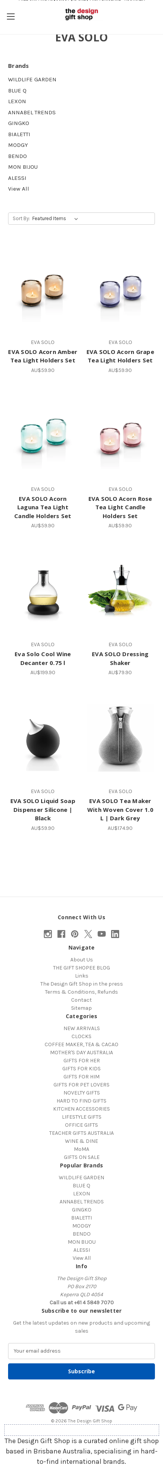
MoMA (81, 1149)
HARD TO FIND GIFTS (81, 1101)
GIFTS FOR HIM (81, 1076)
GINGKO (18, 123)
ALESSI (17, 177)
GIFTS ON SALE (82, 1157)
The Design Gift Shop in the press (81, 984)
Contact (81, 1000)
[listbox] (56, 218)
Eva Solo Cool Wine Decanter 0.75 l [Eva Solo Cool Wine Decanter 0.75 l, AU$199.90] (43, 658)
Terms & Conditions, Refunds (81, 992)
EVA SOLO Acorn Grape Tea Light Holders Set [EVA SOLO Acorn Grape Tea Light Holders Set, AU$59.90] (120, 356)
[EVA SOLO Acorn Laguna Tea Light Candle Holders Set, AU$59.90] (43, 436)
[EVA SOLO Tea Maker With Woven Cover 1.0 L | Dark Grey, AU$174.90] (120, 738)
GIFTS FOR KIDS (81, 1068)
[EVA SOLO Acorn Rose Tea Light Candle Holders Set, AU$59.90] (120, 436)
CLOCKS (81, 1036)
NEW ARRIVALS (81, 1028)
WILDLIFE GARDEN (32, 79)
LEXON (17, 101)
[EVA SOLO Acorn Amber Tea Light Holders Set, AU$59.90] (43, 289)
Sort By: (21, 218)
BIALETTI (19, 134)
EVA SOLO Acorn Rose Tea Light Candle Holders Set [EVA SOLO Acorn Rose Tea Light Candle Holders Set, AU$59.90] (120, 507)
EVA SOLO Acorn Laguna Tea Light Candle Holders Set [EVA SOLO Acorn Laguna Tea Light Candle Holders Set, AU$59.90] (43, 507)
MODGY (18, 145)
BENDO (17, 156)
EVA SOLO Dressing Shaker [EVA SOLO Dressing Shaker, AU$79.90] (120, 658)
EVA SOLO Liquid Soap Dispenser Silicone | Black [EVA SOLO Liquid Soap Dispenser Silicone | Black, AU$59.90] (42, 809)
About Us (81, 959)
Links (81, 976)
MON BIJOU (23, 166)
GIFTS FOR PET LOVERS (81, 1084)
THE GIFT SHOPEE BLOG (81, 968)
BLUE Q (17, 90)
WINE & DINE (81, 1141)
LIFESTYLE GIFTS (81, 1117)
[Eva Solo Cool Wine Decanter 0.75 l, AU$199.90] (43, 591)
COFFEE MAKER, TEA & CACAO (81, 1044)
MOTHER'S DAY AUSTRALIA (81, 1052)
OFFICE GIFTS (81, 1125)
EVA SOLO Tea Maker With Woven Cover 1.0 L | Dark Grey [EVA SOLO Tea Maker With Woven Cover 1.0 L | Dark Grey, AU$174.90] (120, 809)
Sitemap (81, 1008)
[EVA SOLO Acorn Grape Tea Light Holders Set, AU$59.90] (120, 289)
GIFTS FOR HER (81, 1060)
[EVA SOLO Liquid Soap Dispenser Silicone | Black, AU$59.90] (43, 738)
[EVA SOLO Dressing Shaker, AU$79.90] (120, 591)
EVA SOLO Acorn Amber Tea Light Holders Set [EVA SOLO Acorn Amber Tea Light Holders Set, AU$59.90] (42, 356)
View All (18, 188)
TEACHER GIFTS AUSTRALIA (81, 1133)
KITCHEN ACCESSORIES (81, 1109)
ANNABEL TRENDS (32, 112)
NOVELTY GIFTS (81, 1093)
